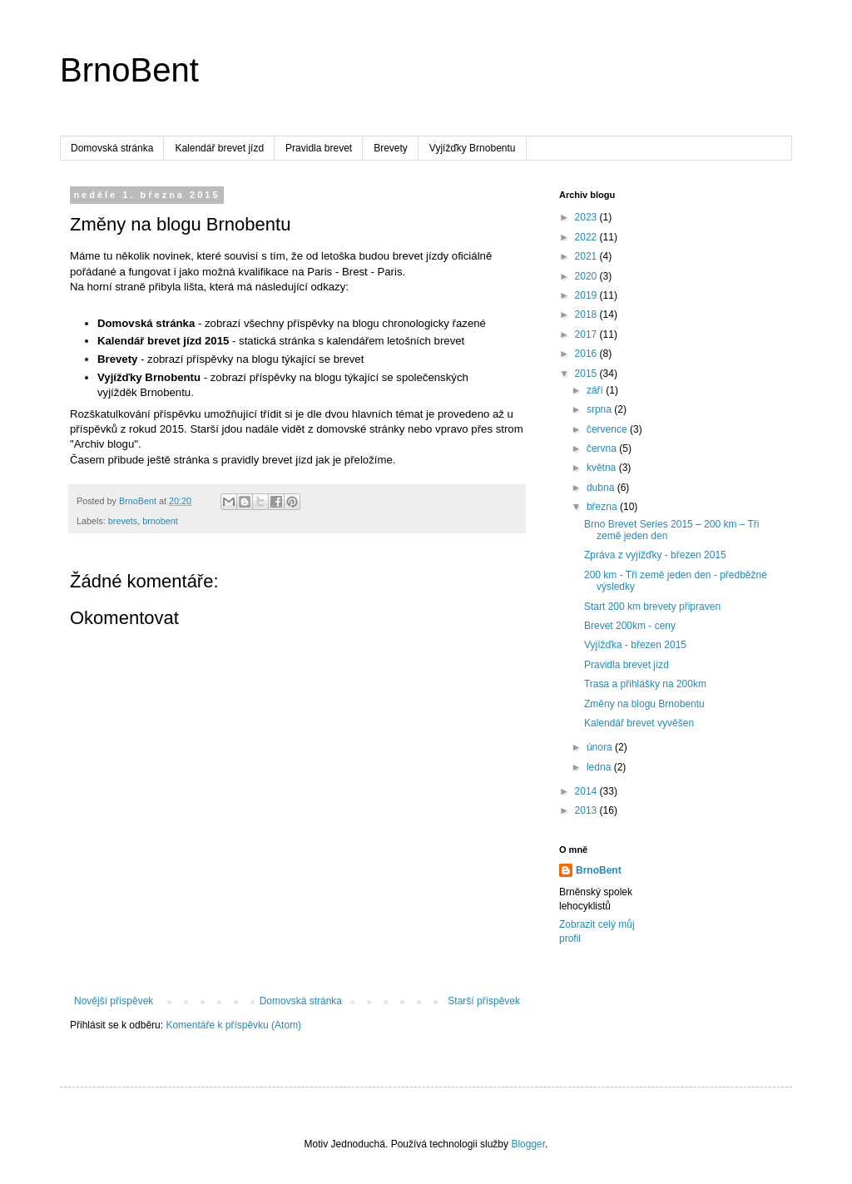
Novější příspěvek (113, 1001)
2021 (587, 256)
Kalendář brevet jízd (219, 148)
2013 (587, 810)
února (601, 747)
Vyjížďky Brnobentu (472, 148)
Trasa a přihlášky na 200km (645, 684)
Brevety (391, 148)
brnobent (160, 521)
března (603, 507)
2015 (587, 373)
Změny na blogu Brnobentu (644, 704)
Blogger (528, 1144)
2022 (587, 237)
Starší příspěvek (484, 1001)
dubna (602, 487)
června (603, 448)
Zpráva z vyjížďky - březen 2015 (655, 555)
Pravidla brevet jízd (626, 665)
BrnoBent (129, 70)
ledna (600, 767)
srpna (600, 409)
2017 (587, 334)
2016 (587, 353)
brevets (122, 521)
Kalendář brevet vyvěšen (639, 723)
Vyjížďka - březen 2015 (635, 645)
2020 (587, 276)
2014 (587, 791)
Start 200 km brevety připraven (652, 606)
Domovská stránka (112, 148)
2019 (587, 295)
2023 (587, 217)
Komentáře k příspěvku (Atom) (233, 1025)
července (608, 429)
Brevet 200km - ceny (630, 626)
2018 (587, 314)
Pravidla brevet (318, 148)
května (603, 467)
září (596, 390)
